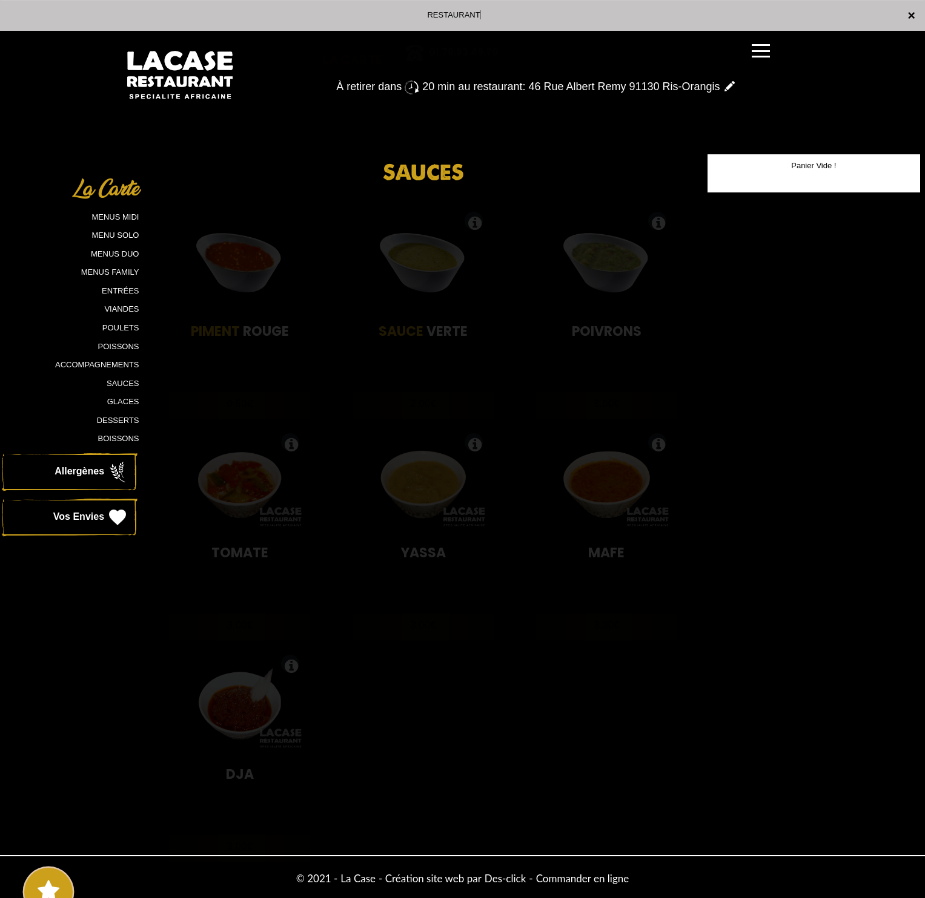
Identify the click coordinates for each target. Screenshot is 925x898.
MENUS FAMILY (110, 272)
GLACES (123, 401)
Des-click (505, 878)
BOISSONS (118, 438)
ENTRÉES (120, 290)
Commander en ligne (582, 878)
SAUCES (123, 383)
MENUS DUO (115, 253)
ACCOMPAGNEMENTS (97, 364)
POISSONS (118, 346)
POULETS (120, 327)
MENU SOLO (115, 235)
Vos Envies (91, 517)
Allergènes (91, 472)
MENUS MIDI (115, 216)
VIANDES (121, 308)
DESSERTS (118, 420)
